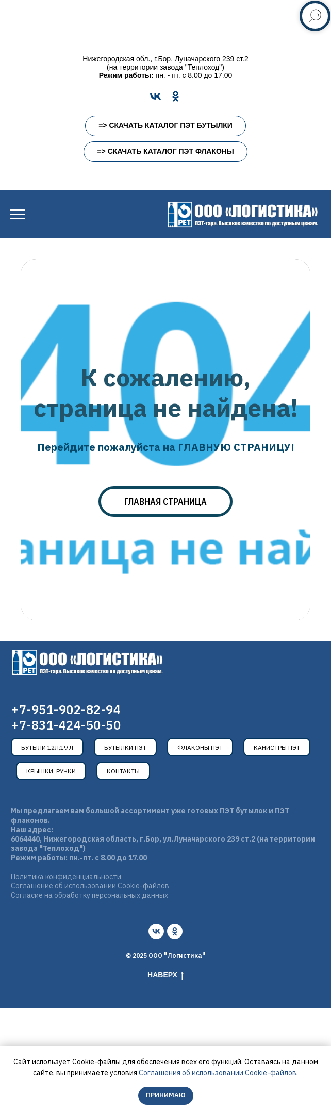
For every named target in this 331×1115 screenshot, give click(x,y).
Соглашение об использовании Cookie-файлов (90, 886)
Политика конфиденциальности (66, 876)
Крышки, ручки (51, 771)
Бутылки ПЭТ (125, 747)
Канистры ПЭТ (277, 747)
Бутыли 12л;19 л (47, 747)
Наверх (165, 975)
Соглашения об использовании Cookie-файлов (217, 1072)
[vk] (156, 931)
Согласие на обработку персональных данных (89, 895)
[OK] (175, 96)
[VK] (155, 96)
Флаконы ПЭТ (200, 747)
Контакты (123, 771)
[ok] (175, 931)
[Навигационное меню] (17, 214)
